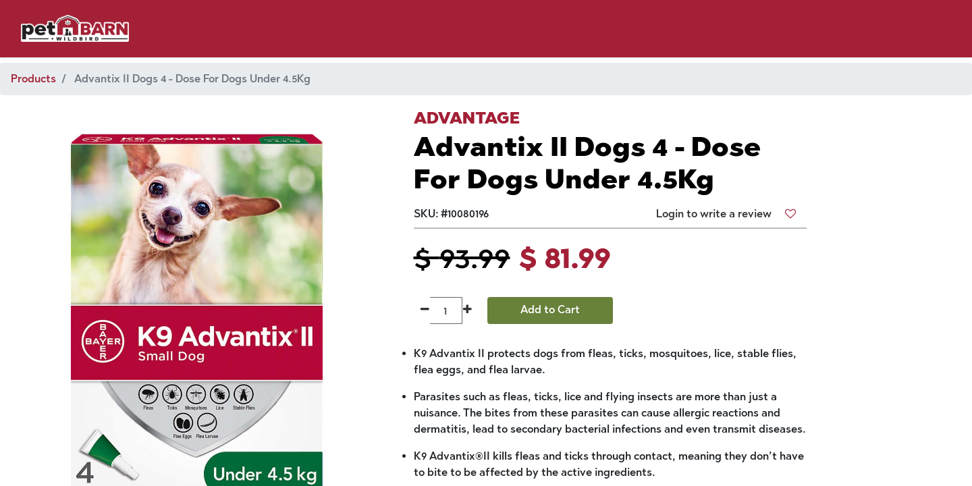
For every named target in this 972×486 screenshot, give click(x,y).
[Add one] (467, 310)
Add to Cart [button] (550, 309)
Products (33, 78)
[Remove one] (425, 310)
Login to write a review (714, 213)
